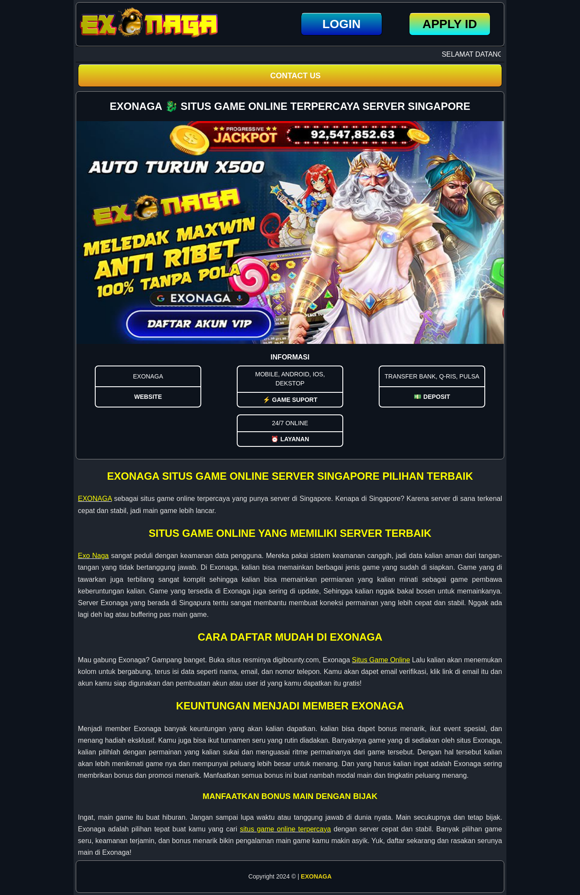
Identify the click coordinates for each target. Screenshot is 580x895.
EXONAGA (316, 876)
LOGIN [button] (341, 24)
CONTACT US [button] (295, 75)
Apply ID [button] (449, 24)
